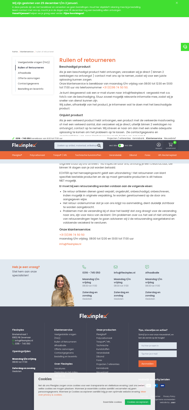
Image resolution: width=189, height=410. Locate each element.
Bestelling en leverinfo (30, 89)
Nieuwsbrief (170, 19)
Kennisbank (138, 19)
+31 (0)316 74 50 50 (115, 87)
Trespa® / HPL (60, 37)
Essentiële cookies (112, 402)
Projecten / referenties (119, 19)
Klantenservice (154, 19)
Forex (147, 37)
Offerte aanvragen (29, 78)
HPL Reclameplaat (167, 37)
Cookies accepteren (137, 402)
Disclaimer (155, 396)
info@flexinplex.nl (134, 93)
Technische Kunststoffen (88, 37)
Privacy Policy (169, 396)
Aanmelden (147, 363)
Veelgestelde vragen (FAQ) (34, 62)
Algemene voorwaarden (164, 399)
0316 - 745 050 (21, 343)
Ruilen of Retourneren (45, 51)
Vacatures (59, 368)
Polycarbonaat (37, 37)
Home (15, 51)
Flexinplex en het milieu (66, 372)
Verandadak (115, 37)
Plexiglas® (17, 37)
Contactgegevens (28, 83)
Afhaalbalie (24, 73)
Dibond (133, 37)
